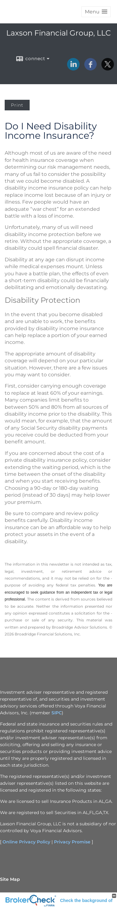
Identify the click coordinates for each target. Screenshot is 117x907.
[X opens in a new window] (107, 68)
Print (17, 105)
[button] (96, 11)
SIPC (56, 713)
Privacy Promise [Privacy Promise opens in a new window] (72, 842)
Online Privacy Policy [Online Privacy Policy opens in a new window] (26, 842)
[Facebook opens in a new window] (90, 68)
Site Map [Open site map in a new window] (10, 879)
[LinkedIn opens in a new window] (73, 68)
